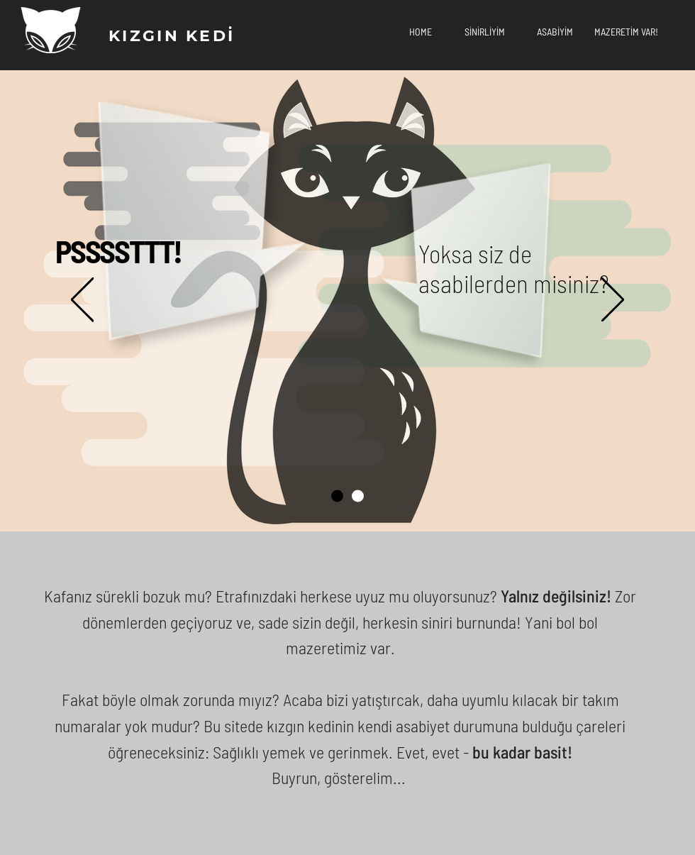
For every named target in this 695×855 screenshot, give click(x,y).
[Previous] (82, 300)
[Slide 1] (337, 496)
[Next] (612, 300)
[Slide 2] (358, 496)
